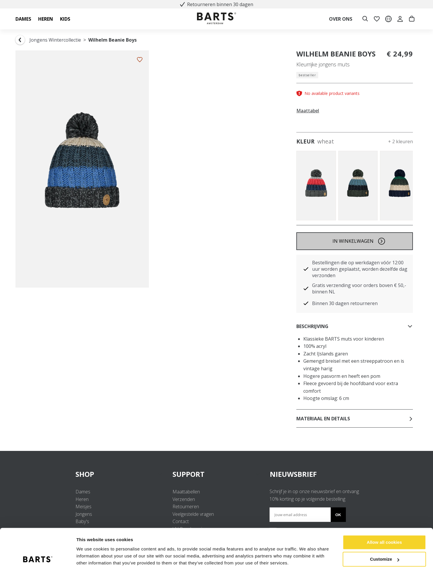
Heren (82, 499)
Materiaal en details (354, 418)
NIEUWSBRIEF (293, 474)
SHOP (119, 474)
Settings (85, 560)
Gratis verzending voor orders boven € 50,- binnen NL (359, 288)
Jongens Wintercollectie (55, 40)
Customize (384, 540)
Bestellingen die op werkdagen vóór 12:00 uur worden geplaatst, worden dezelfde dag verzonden (359, 269)
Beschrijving (354, 326)
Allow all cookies (384, 523)
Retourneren (186, 506)
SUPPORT (216, 474)
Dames (82, 491)
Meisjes (83, 506)
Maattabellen (186, 491)
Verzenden (184, 499)
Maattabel (307, 111)
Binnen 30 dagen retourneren (345, 303)
